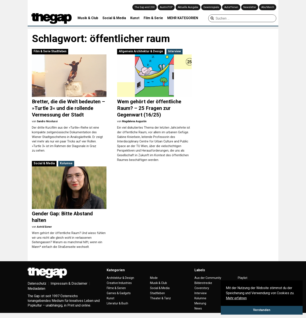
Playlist (242, 278)
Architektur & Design (148, 51)
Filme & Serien (116, 288)
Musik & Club (88, 18)
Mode (154, 278)
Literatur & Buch (117, 303)
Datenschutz (37, 283)
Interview (174, 51)
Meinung (200, 303)
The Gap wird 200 (145, 7)
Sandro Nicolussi (47, 121)
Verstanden (261, 310)
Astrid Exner (44, 226)
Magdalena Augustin (134, 121)
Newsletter (249, 7)
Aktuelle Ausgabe (188, 7)
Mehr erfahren (236, 298)
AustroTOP (166, 7)
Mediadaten (36, 289)
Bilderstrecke (203, 283)
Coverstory (201, 288)
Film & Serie (153, 18)
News (198, 308)
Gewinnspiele (211, 7)
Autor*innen (231, 7)
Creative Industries (119, 283)
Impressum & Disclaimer (69, 283)
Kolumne (66, 163)
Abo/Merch (267, 7)
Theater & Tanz (160, 298)
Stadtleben (59, 51)
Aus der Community (207, 278)
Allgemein (126, 51)
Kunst (134, 18)
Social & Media (114, 18)
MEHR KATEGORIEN (182, 18)
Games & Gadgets (119, 293)
